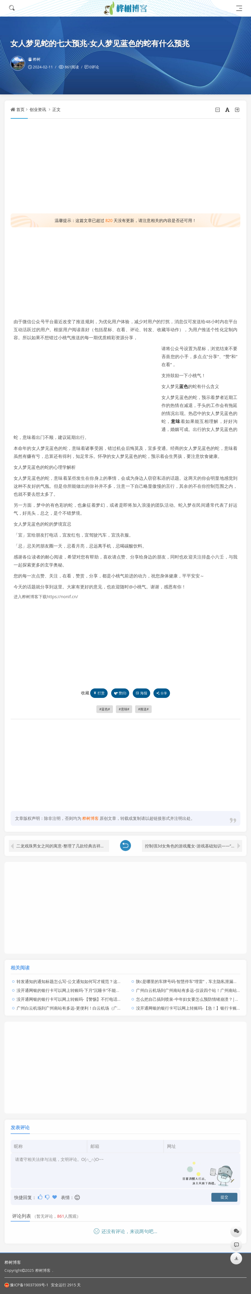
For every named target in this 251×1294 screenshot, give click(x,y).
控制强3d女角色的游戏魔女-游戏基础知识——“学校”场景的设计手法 (193, 842)
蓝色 (183, 386)
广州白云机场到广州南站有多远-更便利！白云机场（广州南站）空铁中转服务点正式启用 (98, 1004)
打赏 (99, 693)
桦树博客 (12, 1262)
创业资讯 (38, 109)
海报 (141, 693)
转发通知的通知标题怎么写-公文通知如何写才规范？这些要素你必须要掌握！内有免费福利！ (102, 978)
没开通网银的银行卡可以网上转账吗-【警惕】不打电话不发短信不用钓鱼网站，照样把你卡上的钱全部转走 (115, 995)
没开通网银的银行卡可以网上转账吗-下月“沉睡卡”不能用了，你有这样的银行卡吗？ (93, 986)
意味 (175, 421)
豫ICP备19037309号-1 (26, 1284)
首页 (20, 109)
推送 (143, 709)
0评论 (94, 67)
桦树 (34, 59)
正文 (56, 109)
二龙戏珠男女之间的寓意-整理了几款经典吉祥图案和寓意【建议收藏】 (62, 842)
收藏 (85, 693)
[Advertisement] (125, 166)
